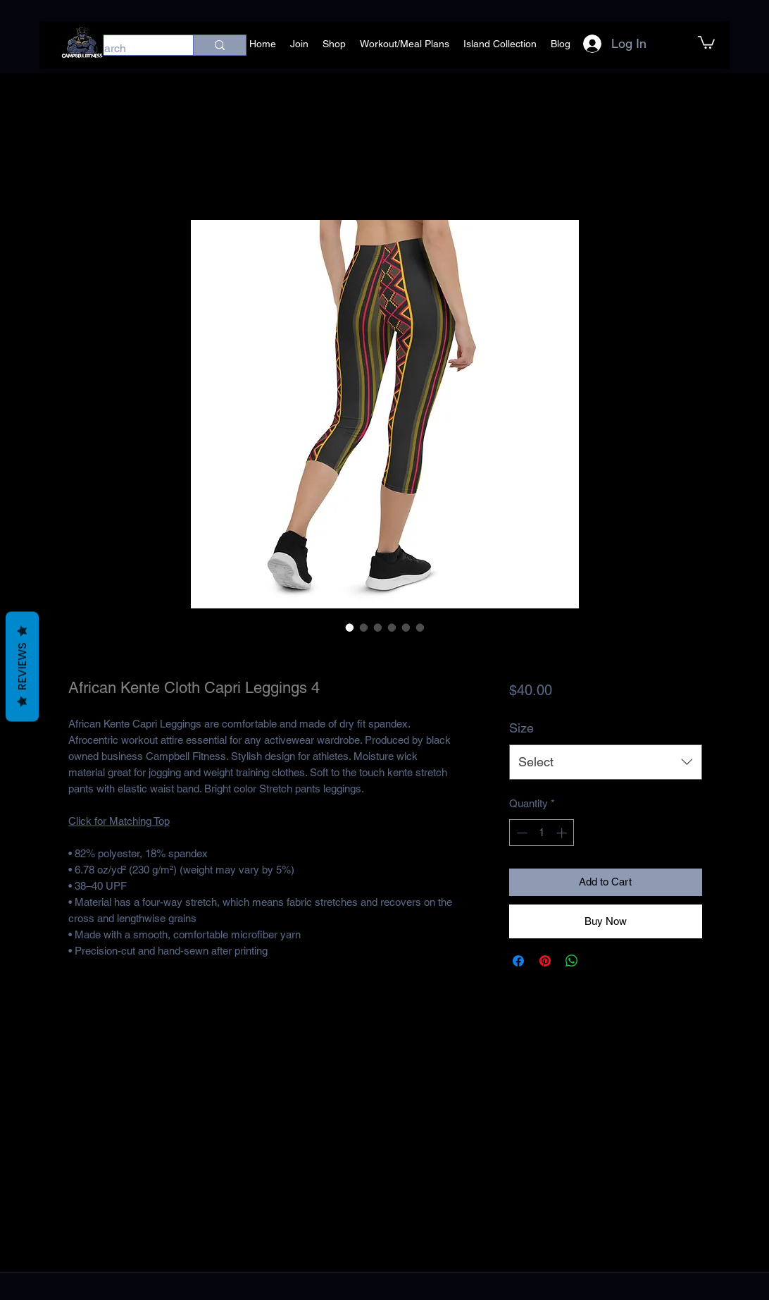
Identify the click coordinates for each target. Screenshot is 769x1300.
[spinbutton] (542, 833)
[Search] (126, 48)
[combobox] (605, 762)
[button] (706, 42)
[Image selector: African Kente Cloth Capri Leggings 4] (350, 627)
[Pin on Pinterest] (545, 960)
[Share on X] (598, 960)
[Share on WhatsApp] (571, 960)
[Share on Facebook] (518, 960)
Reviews (22, 667)
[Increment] (563, 833)
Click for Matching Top (119, 821)
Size (521, 727)
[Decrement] (520, 833)
